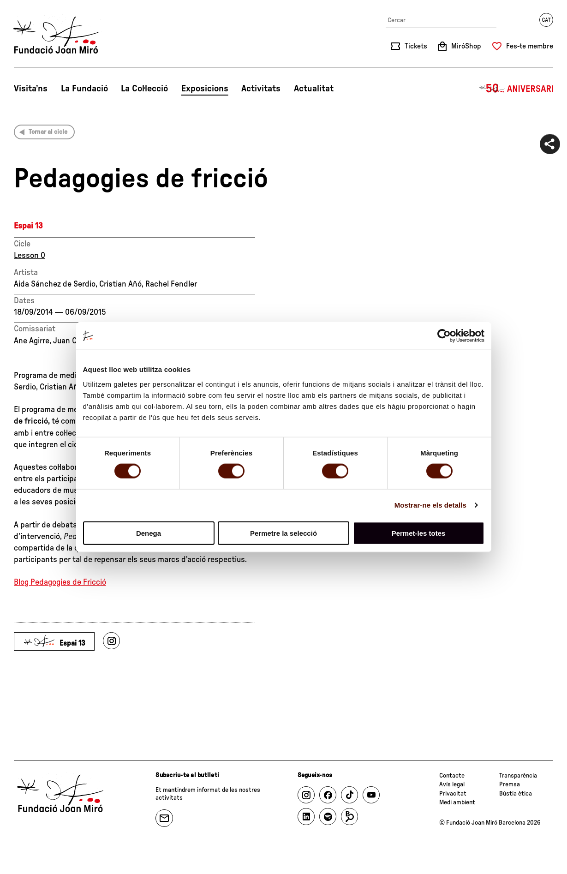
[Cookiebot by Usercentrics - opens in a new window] (444, 336)
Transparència (518, 775)
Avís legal (452, 784)
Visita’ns (31, 88)
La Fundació (84, 88)
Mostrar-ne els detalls (430, 505)
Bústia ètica (515, 793)
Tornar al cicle (48, 132)
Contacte (452, 775)
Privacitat (452, 793)
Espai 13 (28, 226)
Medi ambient (457, 802)
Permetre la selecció (283, 533)
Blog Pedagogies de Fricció (60, 582)
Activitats (261, 88)
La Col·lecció (144, 88)
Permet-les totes (419, 533)
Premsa (509, 784)
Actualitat (314, 88)
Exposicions (204, 88)
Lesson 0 (29, 255)
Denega (148, 533)
